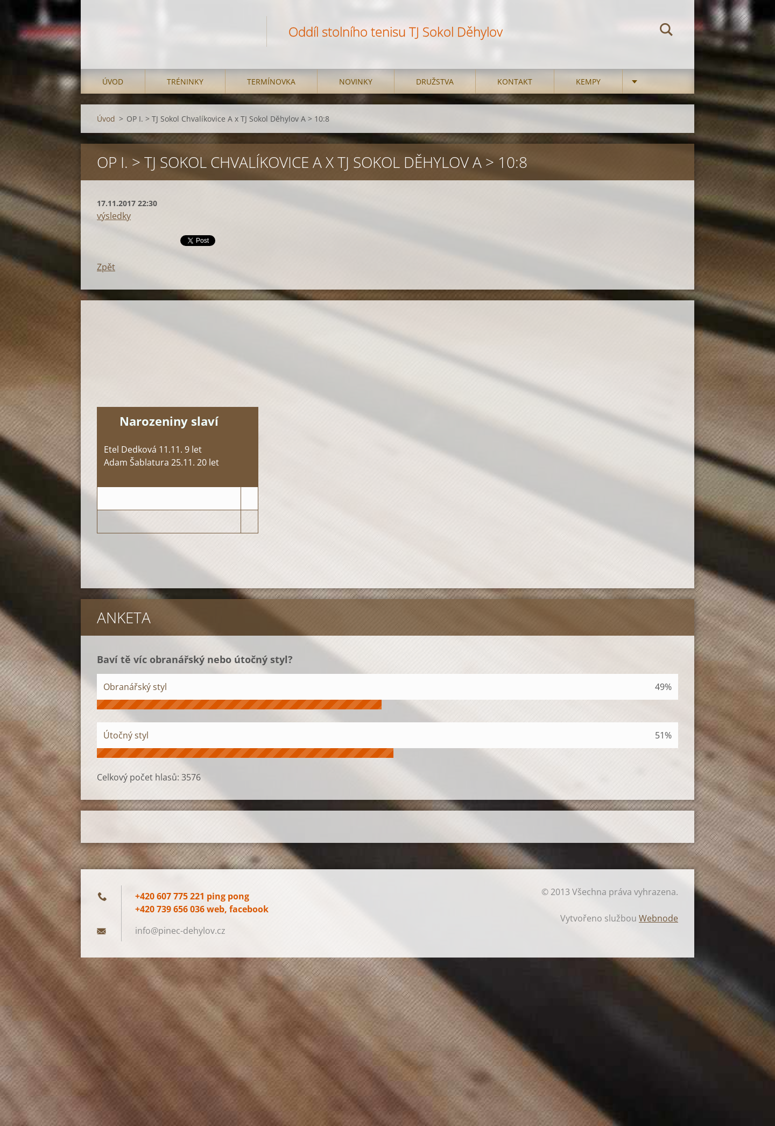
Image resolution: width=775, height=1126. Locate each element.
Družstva (435, 81)
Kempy (588, 81)
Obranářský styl (135, 687)
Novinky (355, 81)
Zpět (106, 267)
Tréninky (185, 81)
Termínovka (271, 81)
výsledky (114, 216)
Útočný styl (126, 735)
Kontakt (514, 81)
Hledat (666, 31)
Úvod (112, 81)
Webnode (658, 918)
